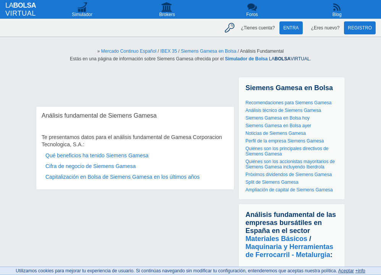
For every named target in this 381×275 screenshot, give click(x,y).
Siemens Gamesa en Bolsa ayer (278, 125)
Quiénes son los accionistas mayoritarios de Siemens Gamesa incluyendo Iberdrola (290, 164)
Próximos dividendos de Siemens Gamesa (288, 174)
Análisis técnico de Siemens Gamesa (283, 110)
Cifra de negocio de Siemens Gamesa (90, 166)
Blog (337, 14)
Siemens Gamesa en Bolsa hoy (277, 118)
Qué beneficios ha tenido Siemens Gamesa (97, 155)
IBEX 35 (168, 51)
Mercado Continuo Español (129, 51)
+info (360, 270)
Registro (360, 28)
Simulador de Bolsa (246, 58)
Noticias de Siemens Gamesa (275, 133)
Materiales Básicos (276, 239)
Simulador (82, 14)
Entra (291, 28)
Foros (252, 14)
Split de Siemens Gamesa (272, 182)
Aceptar (346, 270)
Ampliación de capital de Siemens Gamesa (289, 189)
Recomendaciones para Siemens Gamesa (288, 102)
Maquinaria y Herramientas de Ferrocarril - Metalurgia (289, 251)
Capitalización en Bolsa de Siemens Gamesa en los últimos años (122, 177)
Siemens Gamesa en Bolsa (208, 51)
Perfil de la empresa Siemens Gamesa (284, 141)
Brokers (167, 14)
